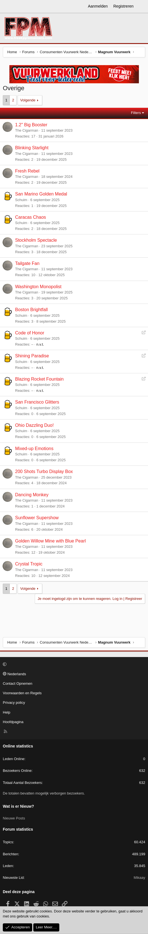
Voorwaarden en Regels (22, 693)
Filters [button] (136, 113)
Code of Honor (29, 332)
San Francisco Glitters (37, 402)
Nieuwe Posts (14, 818)
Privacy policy (14, 702)
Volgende (27, 100)
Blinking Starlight (31, 147)
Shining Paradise (32, 355)
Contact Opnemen (17, 683)
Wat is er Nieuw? (18, 806)
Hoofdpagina (13, 722)
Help (6, 712)
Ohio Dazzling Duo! (34, 425)
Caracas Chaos (30, 217)
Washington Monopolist (38, 286)
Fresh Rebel (27, 171)
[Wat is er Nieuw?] (141, 6)
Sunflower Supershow (37, 517)
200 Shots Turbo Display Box (44, 471)
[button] (73, 664)
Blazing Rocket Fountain (39, 379)
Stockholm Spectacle (36, 240)
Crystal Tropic (29, 564)
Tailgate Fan (27, 263)
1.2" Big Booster (31, 124)
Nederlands (14, 674)
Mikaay (139, 877)
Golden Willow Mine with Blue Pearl (50, 541)
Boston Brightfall (31, 309)
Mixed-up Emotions (34, 448)
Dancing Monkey (31, 494)
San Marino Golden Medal (41, 194)
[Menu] (7, 6)
